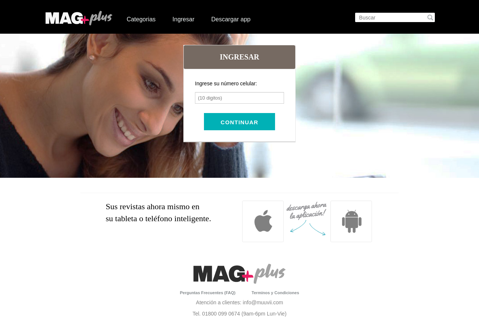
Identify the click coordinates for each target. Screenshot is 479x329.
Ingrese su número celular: (226, 83)
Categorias (140, 19)
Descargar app (230, 19)
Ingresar (184, 19)
